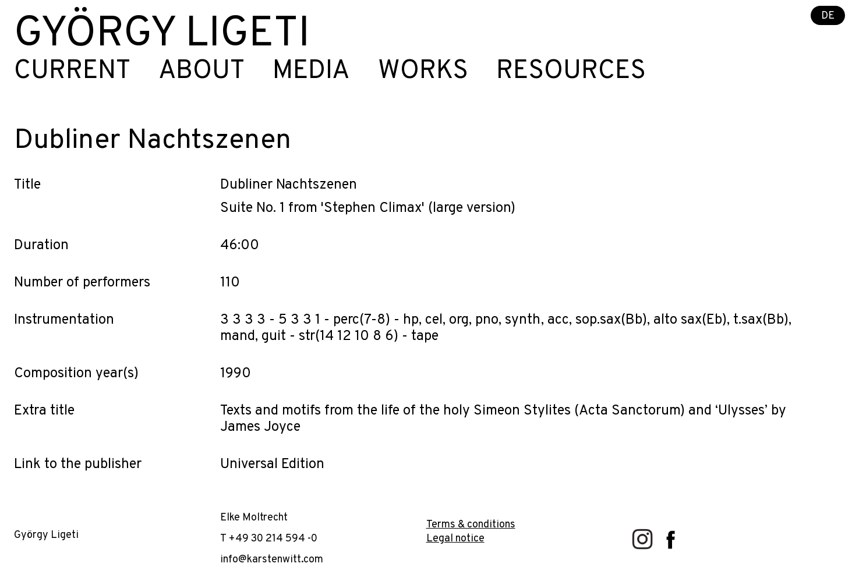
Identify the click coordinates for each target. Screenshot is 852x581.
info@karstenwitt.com (271, 559)
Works (423, 71)
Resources (571, 71)
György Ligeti (162, 35)
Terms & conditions (470, 525)
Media (311, 71)
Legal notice (455, 538)
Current (72, 71)
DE (828, 16)
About (201, 71)
